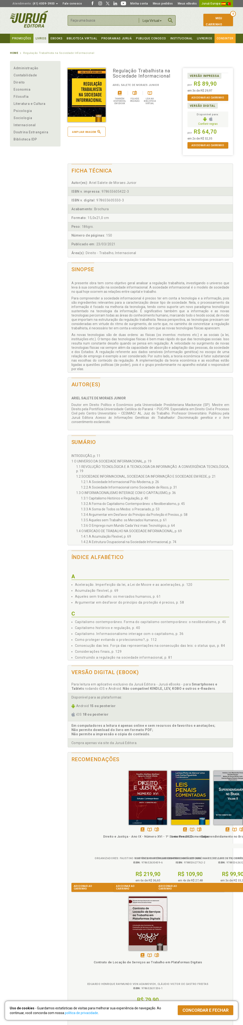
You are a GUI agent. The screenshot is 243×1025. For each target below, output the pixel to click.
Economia (22, 89)
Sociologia (23, 118)
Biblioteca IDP (25, 139)
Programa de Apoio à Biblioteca (144, 966)
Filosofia (21, 96)
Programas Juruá (116, 38)
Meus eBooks (187, 3)
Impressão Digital (22, 956)
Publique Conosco (151, 38)
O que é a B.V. (76, 975)
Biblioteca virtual (82, 38)
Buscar (170, 20)
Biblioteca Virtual (82, 971)
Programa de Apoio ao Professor (145, 961)
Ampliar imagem (86, 132)
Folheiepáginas (97, 824)
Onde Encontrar (21, 971)
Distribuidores (187, 961)
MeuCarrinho (214, 21)
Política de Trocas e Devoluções (89, 956)
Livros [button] (41, 38)
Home (14, 53)
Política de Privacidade (82, 951)
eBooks (56, 38)
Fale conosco (72, 3)
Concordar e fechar (205, 1010)
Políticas (74, 946)
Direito (19, 82)
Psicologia (23, 111)
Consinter (225, 38)
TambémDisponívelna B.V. (90, 824)
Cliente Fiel (129, 951)
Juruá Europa (216, 3)
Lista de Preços (188, 956)
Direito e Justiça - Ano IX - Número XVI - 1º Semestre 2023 (88, 835)
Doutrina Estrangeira (31, 132)
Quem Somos (19, 951)
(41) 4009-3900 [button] (35, 3)
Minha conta (139, 3)
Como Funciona (77, 980)
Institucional (181, 38)
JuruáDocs (131, 976)
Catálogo (183, 951)
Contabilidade (25, 75)
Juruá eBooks (20, 966)
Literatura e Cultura (30, 104)
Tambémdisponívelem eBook (83, 824)
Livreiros (204, 38)
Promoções (21, 38)
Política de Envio (77, 961)
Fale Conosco (19, 976)
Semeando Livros (134, 956)
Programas (132, 946)
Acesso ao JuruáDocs (137, 980)
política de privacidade (81, 1013)
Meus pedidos (163, 3)
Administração (26, 68)
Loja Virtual (152, 21)
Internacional (25, 125)
